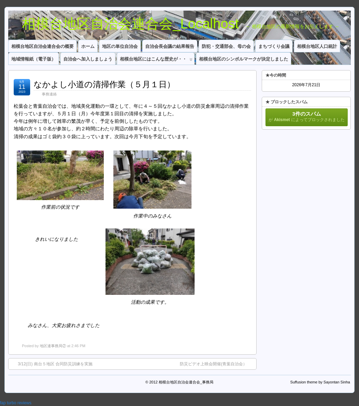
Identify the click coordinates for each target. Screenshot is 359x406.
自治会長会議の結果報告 (169, 46)
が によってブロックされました (306, 116)
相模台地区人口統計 (317, 46)
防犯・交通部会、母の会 (226, 46)
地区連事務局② (53, 346)
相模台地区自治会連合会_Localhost (123, 23)
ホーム (88, 46)
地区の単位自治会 (120, 46)
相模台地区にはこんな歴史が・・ (156, 60)
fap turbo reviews (15, 403)
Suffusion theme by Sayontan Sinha (320, 382)
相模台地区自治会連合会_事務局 (186, 382)
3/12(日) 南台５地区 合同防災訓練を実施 (51, 363)
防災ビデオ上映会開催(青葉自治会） (217, 363)
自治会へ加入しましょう (87, 59)
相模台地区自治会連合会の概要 (42, 46)
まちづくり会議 (273, 46)
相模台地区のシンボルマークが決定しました (243, 59)
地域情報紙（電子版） (33, 59)
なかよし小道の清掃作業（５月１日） (104, 84)
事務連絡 (49, 94)
